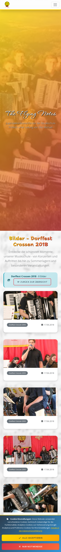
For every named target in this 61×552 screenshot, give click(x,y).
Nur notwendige (30, 546)
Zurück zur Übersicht (32, 281)
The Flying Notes (7, 4)
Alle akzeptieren (30, 537)
